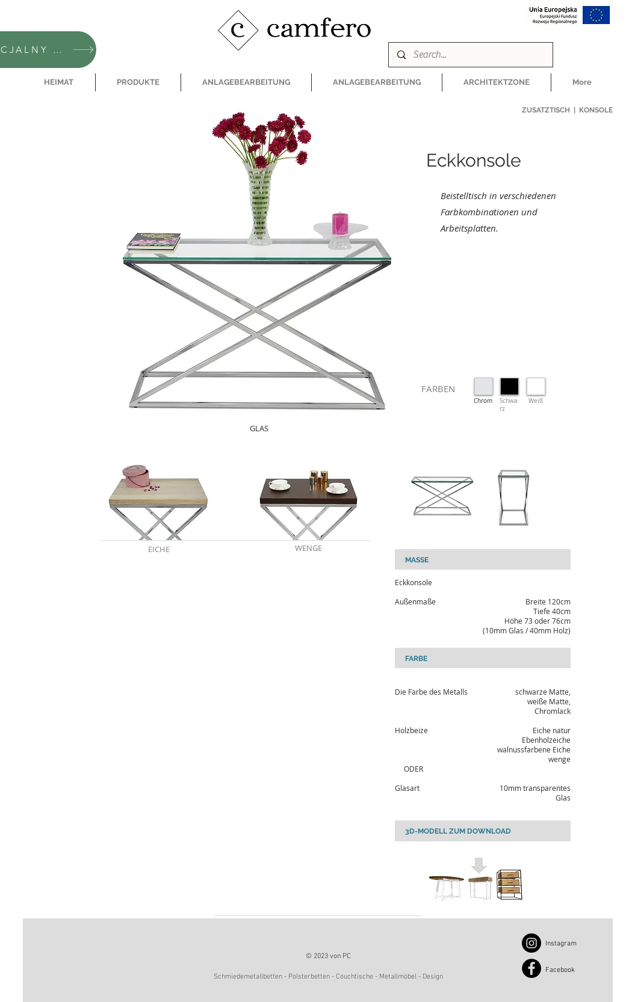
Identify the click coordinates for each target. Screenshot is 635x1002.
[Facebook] (531, 968)
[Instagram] (531, 943)
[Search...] (470, 55)
